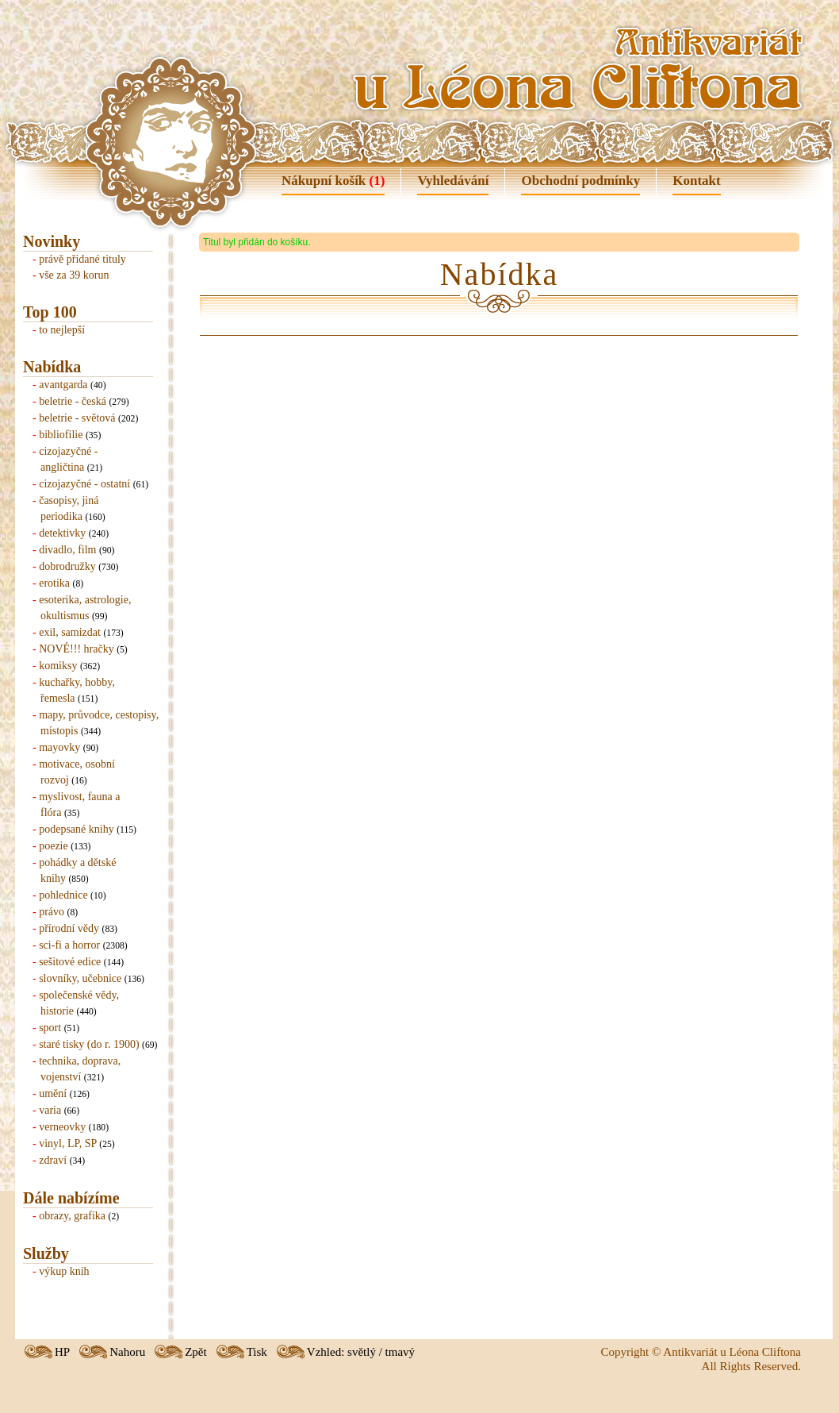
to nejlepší (62, 330)
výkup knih (64, 1271)
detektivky (62, 533)
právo (51, 912)
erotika (54, 583)
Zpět (196, 1352)
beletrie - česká (72, 401)
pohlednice (63, 895)
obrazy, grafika (72, 1216)
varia (50, 1110)
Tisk (257, 1352)
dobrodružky (67, 566)
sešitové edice (70, 962)
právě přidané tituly (82, 259)
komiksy (58, 666)
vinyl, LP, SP (68, 1143)
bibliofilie (60, 435)
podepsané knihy (76, 829)
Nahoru (127, 1352)
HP (62, 1352)
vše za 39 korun (74, 275)
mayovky (59, 747)
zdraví (53, 1160)
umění (53, 1093)
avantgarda (63, 385)
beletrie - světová (77, 418)
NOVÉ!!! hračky (76, 649)
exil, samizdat (70, 632)
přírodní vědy (69, 928)
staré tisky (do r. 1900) (89, 1044)
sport (50, 1028)
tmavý (400, 1352)
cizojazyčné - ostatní (84, 484)
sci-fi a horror (69, 945)
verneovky (62, 1127)
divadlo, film (67, 550)
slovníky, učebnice (80, 978)
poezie (53, 846)
